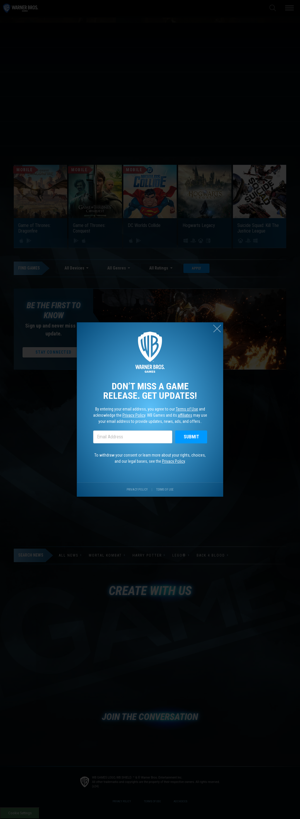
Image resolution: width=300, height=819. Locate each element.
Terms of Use (190, 408)
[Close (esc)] (222, 322)
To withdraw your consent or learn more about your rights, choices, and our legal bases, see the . (150, 462)
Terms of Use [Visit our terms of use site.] (166, 496)
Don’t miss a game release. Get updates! (150, 389)
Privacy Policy (132, 415)
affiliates (187, 415)
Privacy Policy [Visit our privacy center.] (136, 496)
